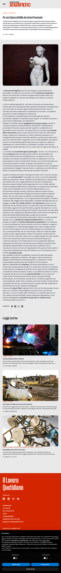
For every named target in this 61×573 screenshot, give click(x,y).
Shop (5, 513)
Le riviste (6, 508)
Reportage (7, 505)
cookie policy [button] (46, 540)
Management (17, 447)
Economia (5, 13)
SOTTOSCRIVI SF (8, 511)
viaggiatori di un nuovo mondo (35, 123)
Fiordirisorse (8, 516)
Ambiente (5, 447)
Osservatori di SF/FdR (11, 519)
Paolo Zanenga (9, 34)
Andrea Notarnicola (11, 411)
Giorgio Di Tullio (10, 457)
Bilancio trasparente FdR (13, 522)
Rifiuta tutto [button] (16, 564)
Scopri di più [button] (30, 569)
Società (10, 356)
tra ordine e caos (15, 253)
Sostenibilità (12, 13)
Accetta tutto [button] (45, 564)
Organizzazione (25, 447)
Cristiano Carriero (11, 366)
